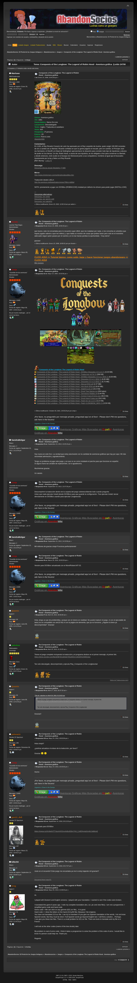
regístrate (41, 31)
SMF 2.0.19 (59, 975)
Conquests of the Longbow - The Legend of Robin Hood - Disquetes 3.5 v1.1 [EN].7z (69, 379)
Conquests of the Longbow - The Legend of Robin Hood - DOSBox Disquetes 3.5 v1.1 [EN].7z (72, 377)
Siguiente (20, 60)
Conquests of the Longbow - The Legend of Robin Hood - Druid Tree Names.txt (67, 391)
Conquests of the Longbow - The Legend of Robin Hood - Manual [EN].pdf (65, 384)
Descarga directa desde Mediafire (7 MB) (50, 168)
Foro (93, 31)
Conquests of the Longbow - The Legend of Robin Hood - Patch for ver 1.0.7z (66, 401)
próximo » (126, 57)
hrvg (14, 886)
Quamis (15, 611)
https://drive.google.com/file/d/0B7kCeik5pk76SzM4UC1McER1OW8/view (62, 657)
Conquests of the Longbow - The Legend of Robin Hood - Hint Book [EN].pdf (66, 386)
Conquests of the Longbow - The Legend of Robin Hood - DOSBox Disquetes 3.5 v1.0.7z (71, 372)
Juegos (100, 31)
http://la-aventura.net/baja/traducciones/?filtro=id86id (54, 182)
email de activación (60, 31)
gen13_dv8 (17, 817)
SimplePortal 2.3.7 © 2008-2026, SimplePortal (70, 977)
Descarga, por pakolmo (43, 201)
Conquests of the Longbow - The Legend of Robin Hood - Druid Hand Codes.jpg (67, 398)
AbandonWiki (39, 139)
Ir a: (116, 960)
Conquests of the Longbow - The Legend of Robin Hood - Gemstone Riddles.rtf (67, 394)
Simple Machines (78, 975)
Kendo (15, 222)
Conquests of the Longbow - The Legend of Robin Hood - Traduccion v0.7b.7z (66, 374)
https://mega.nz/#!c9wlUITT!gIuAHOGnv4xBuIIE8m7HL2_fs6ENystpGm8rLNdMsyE (66, 831)
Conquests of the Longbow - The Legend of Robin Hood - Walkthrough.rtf (65, 389)
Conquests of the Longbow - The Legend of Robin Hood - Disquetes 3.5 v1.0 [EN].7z (69, 382)
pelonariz (16, 734)
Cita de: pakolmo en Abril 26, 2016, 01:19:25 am (50, 695)
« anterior (118, 57)
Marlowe (16, 73)
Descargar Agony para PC (42, 879)
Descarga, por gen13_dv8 (44, 199)
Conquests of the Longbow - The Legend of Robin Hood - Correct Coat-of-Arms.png (69, 396)
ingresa (34, 31)
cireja (14, 269)
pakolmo (16, 645)
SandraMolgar (18, 440)
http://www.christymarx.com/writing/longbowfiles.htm (54, 175)
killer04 (15, 862)
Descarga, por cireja (42, 197)
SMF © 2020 (68, 975)
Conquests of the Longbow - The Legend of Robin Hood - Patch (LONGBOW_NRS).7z (70, 403)
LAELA (48, 161)
